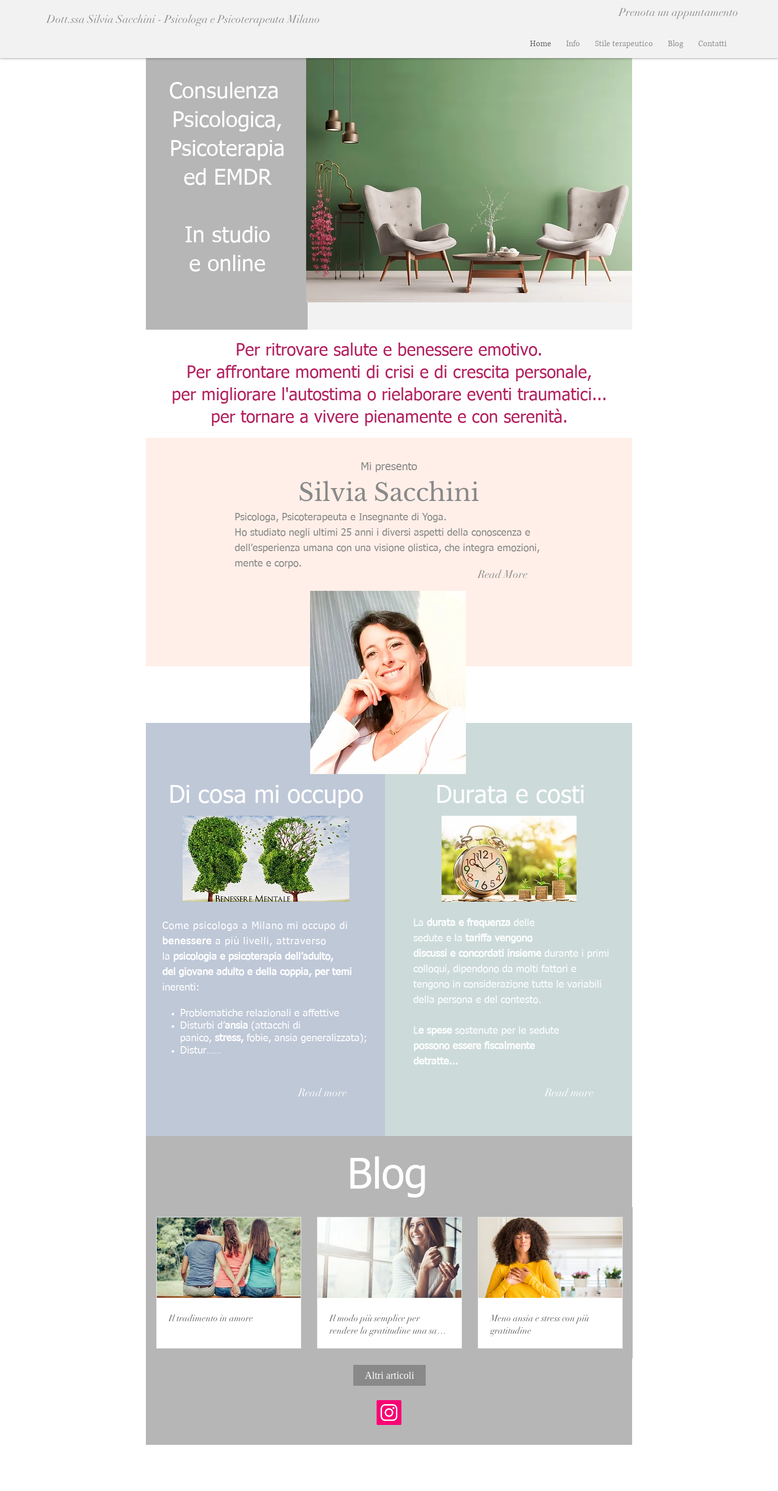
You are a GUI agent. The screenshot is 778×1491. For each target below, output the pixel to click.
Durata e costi (510, 796)
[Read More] (502, 574)
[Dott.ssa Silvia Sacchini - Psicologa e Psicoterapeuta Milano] (212, 19)
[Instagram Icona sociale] (389, 1412)
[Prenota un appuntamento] (678, 12)
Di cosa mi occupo (266, 796)
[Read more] (322, 1093)
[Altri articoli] (389, 1375)
